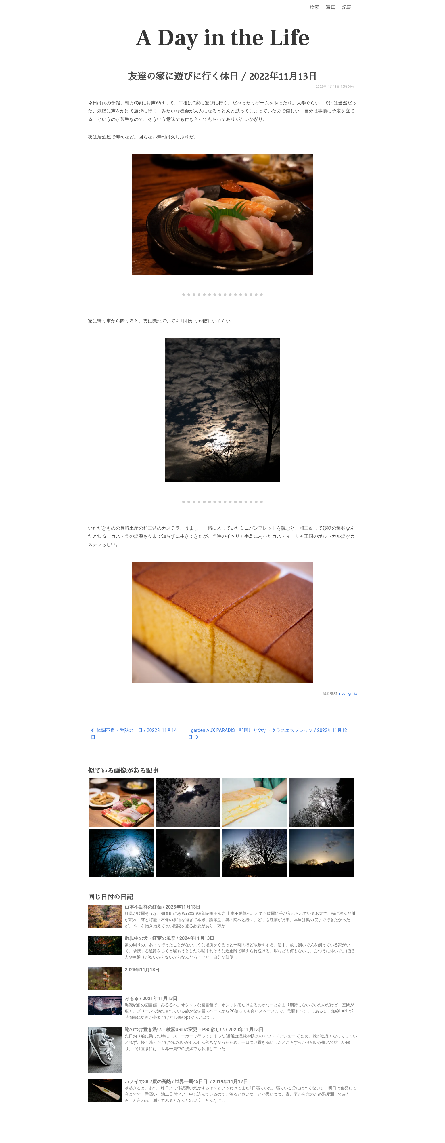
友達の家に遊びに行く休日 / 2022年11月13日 (222, 76)
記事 (346, 7)
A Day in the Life (222, 38)
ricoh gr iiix (348, 693)
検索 (314, 7)
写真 (330, 7)
